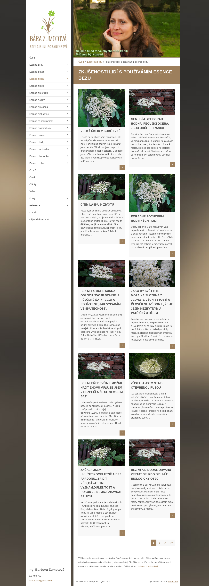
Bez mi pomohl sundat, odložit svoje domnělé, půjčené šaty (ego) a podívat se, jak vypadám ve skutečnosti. (100, 299)
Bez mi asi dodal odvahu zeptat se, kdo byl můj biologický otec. (151, 474)
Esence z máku (37, 135)
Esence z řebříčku (38, 93)
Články (32, 184)
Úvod (32, 57)
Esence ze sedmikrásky (41, 121)
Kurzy (32, 198)
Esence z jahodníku (39, 114)
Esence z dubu (37, 71)
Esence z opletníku (39, 149)
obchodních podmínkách (147, 566)
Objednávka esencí (39, 219)
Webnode (173, 581)
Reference (34, 205)
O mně (32, 170)
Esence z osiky (37, 100)
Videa (32, 191)
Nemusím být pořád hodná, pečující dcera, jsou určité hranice (150, 124)
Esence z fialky (37, 142)
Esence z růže (36, 86)
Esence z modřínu (38, 107)
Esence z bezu (36, 79)
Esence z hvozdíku (39, 156)
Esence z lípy (36, 64)
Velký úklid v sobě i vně (100, 131)
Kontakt (33, 212)
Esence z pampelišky (40, 128)
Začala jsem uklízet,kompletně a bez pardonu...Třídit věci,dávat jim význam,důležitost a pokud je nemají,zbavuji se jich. (100, 483)
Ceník (32, 177)
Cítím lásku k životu (97, 204)
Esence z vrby (36, 163)
